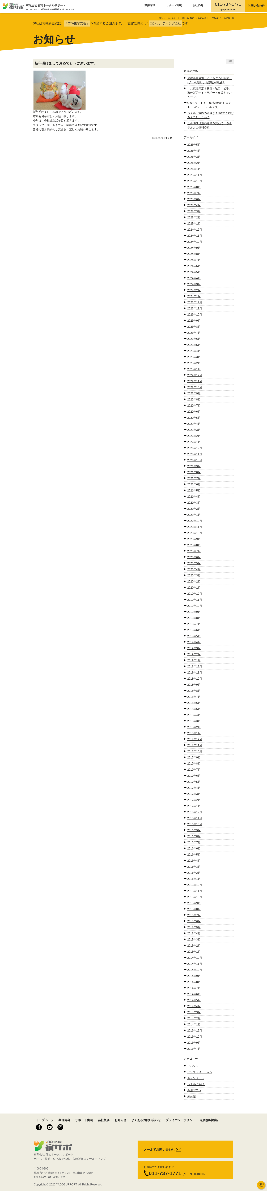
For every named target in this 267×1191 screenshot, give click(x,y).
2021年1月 (194, 514)
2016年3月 (194, 866)
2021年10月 (194, 460)
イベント (192, 1066)
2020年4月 (194, 569)
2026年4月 (194, 150)
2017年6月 (194, 775)
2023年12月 (194, 302)
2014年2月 (194, 1018)
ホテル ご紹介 (196, 1084)
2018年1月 (194, 733)
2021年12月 (194, 448)
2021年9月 (194, 466)
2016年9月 (194, 830)
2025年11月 (194, 175)
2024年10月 (194, 241)
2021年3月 (194, 502)
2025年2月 (194, 217)
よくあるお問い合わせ (146, 1120)
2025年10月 (194, 181)
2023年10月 (194, 314)
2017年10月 (194, 751)
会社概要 (198, 5)
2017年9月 (194, 757)
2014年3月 (194, 1012)
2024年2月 (194, 290)
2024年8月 (194, 253)
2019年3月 (194, 648)
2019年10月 (194, 605)
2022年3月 (194, 429)
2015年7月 (194, 915)
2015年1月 (194, 951)
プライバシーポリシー (180, 1120)
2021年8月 (194, 472)
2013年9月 (194, 1042)
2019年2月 (194, 654)
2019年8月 (194, 617)
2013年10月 (194, 1036)
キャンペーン (195, 1078)
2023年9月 (194, 320)
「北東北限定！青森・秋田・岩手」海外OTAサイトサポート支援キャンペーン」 (209, 92)
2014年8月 (194, 982)
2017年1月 (194, 806)
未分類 (168, 138)
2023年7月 (194, 332)
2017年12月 (194, 739)
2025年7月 (194, 193)
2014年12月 (194, 957)
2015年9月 (194, 903)
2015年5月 (194, 927)
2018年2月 (194, 727)
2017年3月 (194, 793)
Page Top (261, 1185)
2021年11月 (194, 454)
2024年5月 (194, 272)
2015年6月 (194, 921)
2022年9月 (194, 393)
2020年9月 (194, 539)
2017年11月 (194, 745)
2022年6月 (194, 411)
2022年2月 (194, 435)
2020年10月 (194, 533)
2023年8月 (194, 326)
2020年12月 (194, 520)
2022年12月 (194, 375)
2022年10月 (194, 387)
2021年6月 (194, 484)
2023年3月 (194, 357)
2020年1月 (194, 587)
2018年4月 (194, 715)
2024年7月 (194, 259)
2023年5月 (194, 344)
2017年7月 (194, 769)
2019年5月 (194, 636)
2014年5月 (194, 1000)
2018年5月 (194, 708)
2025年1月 (194, 223)
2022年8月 (194, 399)
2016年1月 (194, 878)
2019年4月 (194, 642)
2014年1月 (194, 1024)
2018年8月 (194, 690)
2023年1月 (194, 369)
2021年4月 (194, 496)
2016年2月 (194, 872)
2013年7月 (194, 1048)
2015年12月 (194, 884)
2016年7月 (194, 842)
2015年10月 (194, 897)
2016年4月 (194, 860)
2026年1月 (194, 168)
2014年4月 (194, 1006)
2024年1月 (194, 296)
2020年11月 (194, 526)
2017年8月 (194, 763)
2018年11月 (194, 672)
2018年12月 (194, 666)
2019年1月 (194, 660)
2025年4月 (194, 205)
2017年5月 (194, 781)
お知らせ (120, 1120)
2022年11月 (194, 381)
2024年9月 (194, 247)
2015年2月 (194, 945)
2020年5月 (194, 563)
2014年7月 (194, 988)
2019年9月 (194, 611)
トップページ (45, 1120)
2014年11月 (194, 963)
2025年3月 (194, 211)
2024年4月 (194, 278)
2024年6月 (194, 266)
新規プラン (194, 1090)
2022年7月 (194, 405)
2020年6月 (194, 557)
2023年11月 (194, 308)
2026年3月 (194, 156)
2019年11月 (194, 599)
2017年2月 (194, 800)
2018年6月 (194, 702)
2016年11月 (194, 818)
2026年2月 (194, 162)
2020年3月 (194, 575)
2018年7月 (194, 696)
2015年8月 (194, 909)
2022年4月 (194, 423)
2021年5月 (194, 490)
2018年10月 (194, 678)
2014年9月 (194, 975)
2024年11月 (194, 235)
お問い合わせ (256, 5)
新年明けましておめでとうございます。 (66, 63)
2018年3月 (194, 721)
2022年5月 (194, 417)
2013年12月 (194, 1030)
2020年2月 (194, 581)
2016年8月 (194, 836)
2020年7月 (194, 551)
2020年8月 (194, 545)
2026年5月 (194, 144)
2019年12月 (194, 593)
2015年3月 (194, 939)
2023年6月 (194, 338)
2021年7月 (194, 478)
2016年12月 (194, 812)
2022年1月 (194, 442)
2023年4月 (194, 350)
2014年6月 (194, 994)
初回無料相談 (209, 1120)
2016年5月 (194, 854)
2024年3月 (194, 284)
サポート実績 (174, 5)
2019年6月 (194, 630)
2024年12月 (194, 229)
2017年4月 (194, 787)
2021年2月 (194, 508)
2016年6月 (194, 848)
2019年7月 (194, 624)
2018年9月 (194, 684)
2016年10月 (194, 824)
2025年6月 (194, 199)
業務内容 (150, 5)
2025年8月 (194, 187)
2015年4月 (194, 933)
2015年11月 (194, 891)
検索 (230, 61)
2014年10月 (194, 969)
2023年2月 (194, 363)
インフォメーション (199, 1072)
